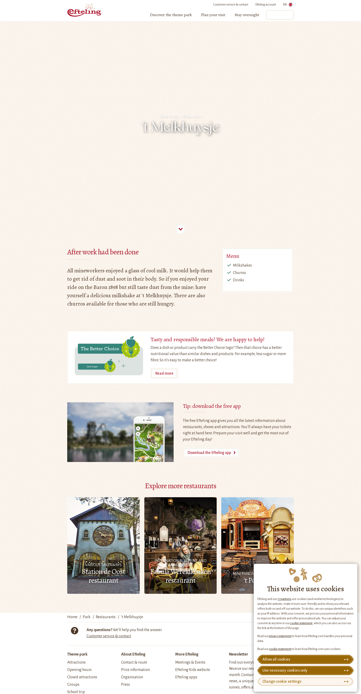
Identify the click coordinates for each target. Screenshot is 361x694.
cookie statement (301, 623)
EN (287, 5)
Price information (135, 670)
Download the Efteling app (209, 453)
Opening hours (79, 670)
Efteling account (266, 4)
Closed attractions (82, 677)
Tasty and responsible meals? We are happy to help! (208, 339)
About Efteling (133, 654)
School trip (76, 692)
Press (125, 684)
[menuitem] (170, 15)
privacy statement (280, 636)
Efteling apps (186, 677)
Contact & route (134, 662)
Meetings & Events (190, 662)
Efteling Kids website (192, 670)
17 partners (284, 599)
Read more (164, 373)
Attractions (76, 662)
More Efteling (186, 654)
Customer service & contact (230, 4)
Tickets (280, 15)
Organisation (132, 677)
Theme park (77, 654)
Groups (73, 684)
